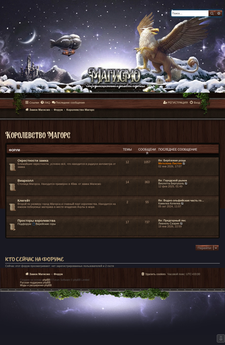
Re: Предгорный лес (172, 220)
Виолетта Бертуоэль (171, 183)
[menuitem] (45, 103)
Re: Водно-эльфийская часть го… (181, 200)
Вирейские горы (44, 223)
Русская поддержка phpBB (35, 282)
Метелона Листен (170, 163)
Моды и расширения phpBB (36, 285)
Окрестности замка (33, 160)
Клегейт (24, 200)
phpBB (46, 280)
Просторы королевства (36, 220)
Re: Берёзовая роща (172, 160)
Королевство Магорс (37, 134)
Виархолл (25, 180)
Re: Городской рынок (172, 180)
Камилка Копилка (169, 203)
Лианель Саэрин (168, 223)
